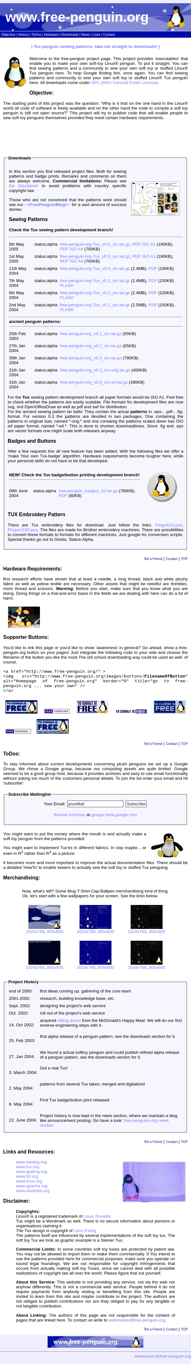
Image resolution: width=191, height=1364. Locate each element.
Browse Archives (70, 819)
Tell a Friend (153, 559)
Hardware (51, 34)
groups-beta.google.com (114, 819)
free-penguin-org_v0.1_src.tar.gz (91, 333)
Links (96, 34)
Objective (8, 34)
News (85, 34)
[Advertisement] (95, 136)
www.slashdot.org (32, 1195)
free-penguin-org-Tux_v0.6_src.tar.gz (95, 244)
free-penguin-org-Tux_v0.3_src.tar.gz (95, 280)
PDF (153, 268)
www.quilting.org (31, 1176)
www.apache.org (32, 1190)
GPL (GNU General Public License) (124, 82)
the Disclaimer (23, 185)
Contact (109, 34)
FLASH (67, 285)
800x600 (55, 936)
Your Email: (54, 808)
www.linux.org (29, 1186)
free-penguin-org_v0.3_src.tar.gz (91, 358)
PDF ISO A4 (71, 249)
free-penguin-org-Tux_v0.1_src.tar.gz (95, 305)
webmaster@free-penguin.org (137, 1324)
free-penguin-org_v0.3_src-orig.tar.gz (95, 370)
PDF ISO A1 (144, 244)
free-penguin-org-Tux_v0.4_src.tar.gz (95, 268)
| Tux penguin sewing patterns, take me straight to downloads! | (95, 46)
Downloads (70, 34)
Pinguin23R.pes (23, 529)
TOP (184, 559)
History (23, 34)
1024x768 (35, 936)
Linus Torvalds (97, 1221)
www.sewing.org (31, 1166)
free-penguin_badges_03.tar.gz (88, 490)
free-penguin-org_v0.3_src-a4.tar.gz (94, 382)
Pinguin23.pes (168, 525)
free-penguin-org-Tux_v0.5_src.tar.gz (95, 256)
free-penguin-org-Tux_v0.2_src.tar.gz (95, 292)
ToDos (36, 34)
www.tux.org (27, 1171)
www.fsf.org (27, 1181)
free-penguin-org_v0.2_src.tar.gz (91, 345)
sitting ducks (69, 1025)
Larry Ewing (85, 1235)
